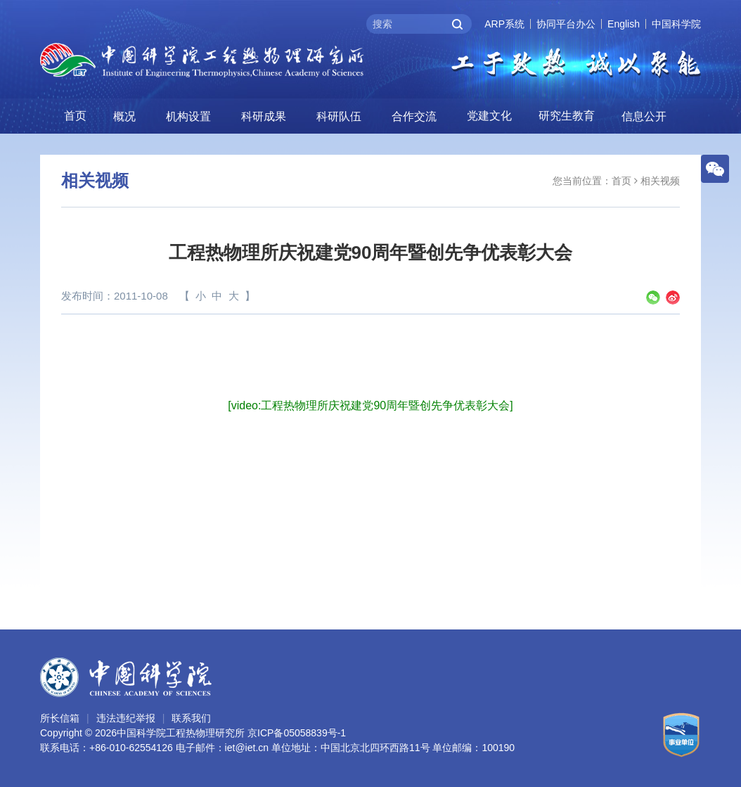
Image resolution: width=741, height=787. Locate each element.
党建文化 (489, 116)
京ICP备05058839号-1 (296, 732)
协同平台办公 (565, 24)
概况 (124, 116)
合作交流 (414, 116)
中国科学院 (676, 24)
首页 (75, 116)
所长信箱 (59, 718)
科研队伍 (338, 116)
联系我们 (191, 718)
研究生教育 (567, 116)
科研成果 (263, 116)
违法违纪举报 (125, 718)
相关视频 (660, 180)
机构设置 (188, 116)
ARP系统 (504, 24)
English (623, 24)
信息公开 (643, 116)
